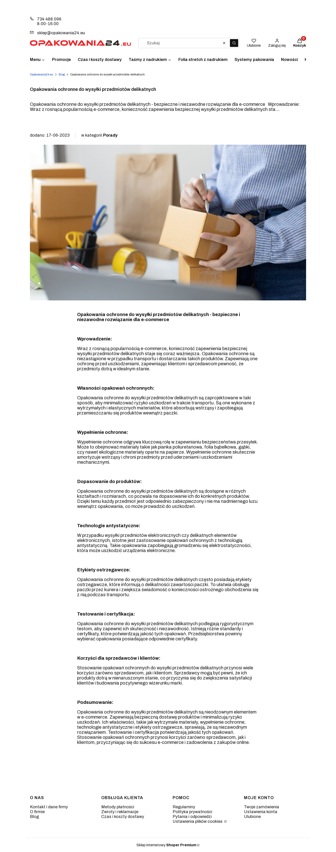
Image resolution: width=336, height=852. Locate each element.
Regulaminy (184, 807)
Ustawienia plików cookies (198, 821)
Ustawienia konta (260, 811)
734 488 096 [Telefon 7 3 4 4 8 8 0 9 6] (49, 19)
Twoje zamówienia (261, 807)
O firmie (37, 811)
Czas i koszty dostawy (122, 816)
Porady (110, 135)
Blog (62, 74)
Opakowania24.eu (41, 74)
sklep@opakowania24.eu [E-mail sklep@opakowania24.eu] (61, 33)
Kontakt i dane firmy (49, 807)
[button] (234, 43)
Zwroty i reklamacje (119, 811)
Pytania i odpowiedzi (192, 816)
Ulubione (252, 816)
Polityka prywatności (192, 811)
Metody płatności (117, 807)
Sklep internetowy (166, 845)
